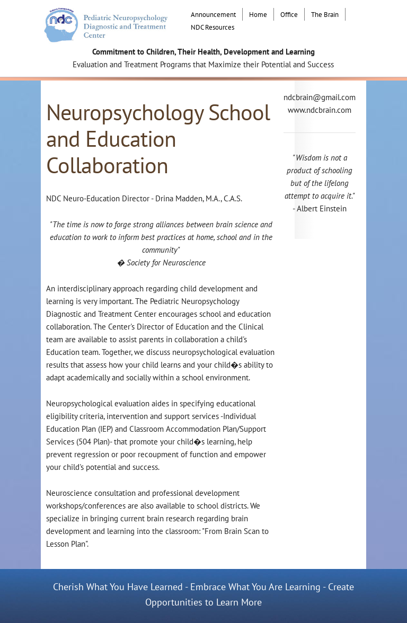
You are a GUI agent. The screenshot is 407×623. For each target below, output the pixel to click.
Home (258, 14)
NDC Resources (212, 27)
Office (289, 14)
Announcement (213, 14)
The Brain (325, 14)
